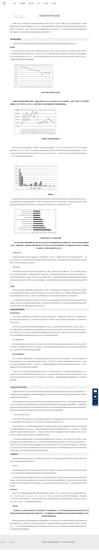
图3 (13, 147)
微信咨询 (95, 396)
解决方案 (31, 3)
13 (18, 492)
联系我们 (12, 542)
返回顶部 (95, 402)
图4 (38, 201)
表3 (61, 493)
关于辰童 (2, 542)
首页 (14, 3)
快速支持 (95, 391)
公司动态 (45, 3)
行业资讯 (53, 3)
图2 (73, 101)
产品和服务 (22, 3)
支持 (38, 3)
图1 (13, 51)
